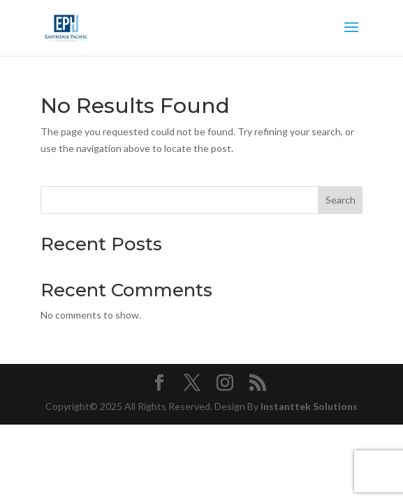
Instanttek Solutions (309, 406)
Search (340, 200)
